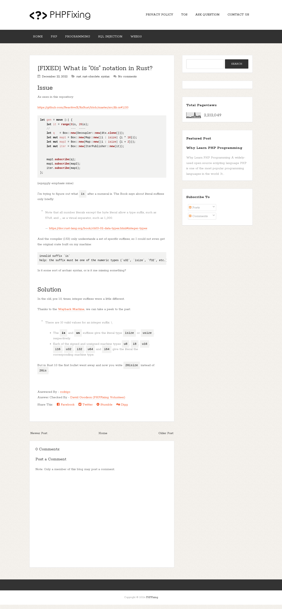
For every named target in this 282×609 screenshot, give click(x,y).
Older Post (165, 437)
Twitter (86, 409)
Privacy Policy (151, 16)
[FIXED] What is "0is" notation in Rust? (95, 73)
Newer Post (38, 437)
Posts (194, 212)
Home (39, 40)
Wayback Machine (71, 313)
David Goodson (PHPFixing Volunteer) (97, 402)
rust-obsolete (91, 81)
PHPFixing (152, 601)
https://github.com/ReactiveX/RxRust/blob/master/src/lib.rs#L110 (82, 112)
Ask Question (204, 16)
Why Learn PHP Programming (214, 152)
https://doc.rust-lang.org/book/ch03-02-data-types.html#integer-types (98, 232)
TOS (178, 16)
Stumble (104, 409)
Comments (198, 220)
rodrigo (65, 396)
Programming (83, 40)
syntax (105, 81)
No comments (127, 81)
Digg (122, 409)
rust (78, 81)
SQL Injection (119, 40)
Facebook (66, 409)
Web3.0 (147, 40)
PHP (57, 40)
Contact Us (237, 16)
